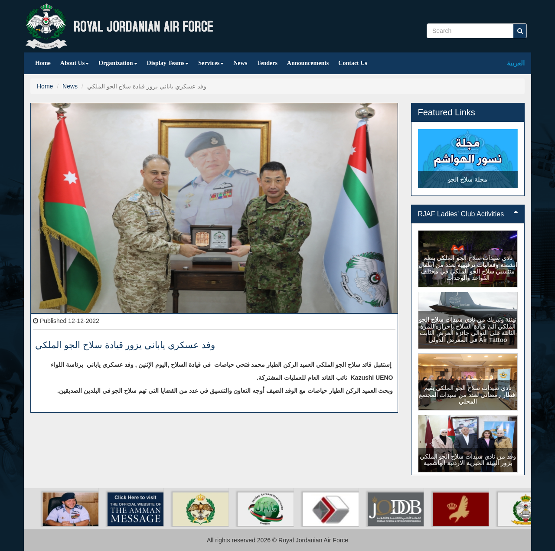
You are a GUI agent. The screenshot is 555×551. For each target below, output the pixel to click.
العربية (516, 63)
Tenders (267, 63)
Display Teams (168, 63)
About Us (74, 63)
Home (43, 63)
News (240, 63)
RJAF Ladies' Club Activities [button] (468, 214)
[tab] (468, 214)
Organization (117, 63)
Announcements (308, 63)
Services (211, 63)
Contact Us (352, 63)
